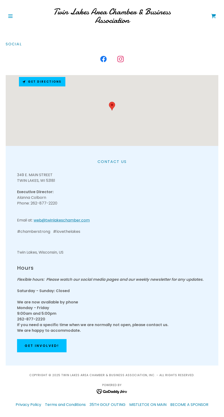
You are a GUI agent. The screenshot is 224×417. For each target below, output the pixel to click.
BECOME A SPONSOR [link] (189, 404)
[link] (112, 21)
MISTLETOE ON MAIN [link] (147, 404)
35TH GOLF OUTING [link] (107, 404)
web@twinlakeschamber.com (62, 220)
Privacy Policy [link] (28, 404)
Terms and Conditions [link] (65, 404)
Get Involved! (42, 345)
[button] (22, 16)
